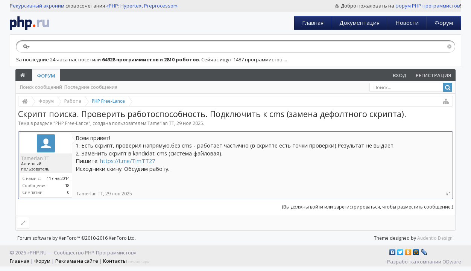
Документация (359, 22)
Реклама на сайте (76, 260)
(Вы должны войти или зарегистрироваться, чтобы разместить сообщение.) (367, 207)
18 (67, 185)
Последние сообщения (90, 87)
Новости (407, 22)
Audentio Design (435, 238)
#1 (448, 193)
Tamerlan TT (160, 123)
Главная (313, 22)
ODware (451, 261)
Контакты (115, 260)
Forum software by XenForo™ (76, 238)
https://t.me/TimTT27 (127, 160)
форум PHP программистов (427, 5)
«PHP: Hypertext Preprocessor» (142, 5)
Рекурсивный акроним (37, 5)
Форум (444, 22)
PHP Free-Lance (71, 123)
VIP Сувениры (138, 261)
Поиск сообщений (41, 87)
